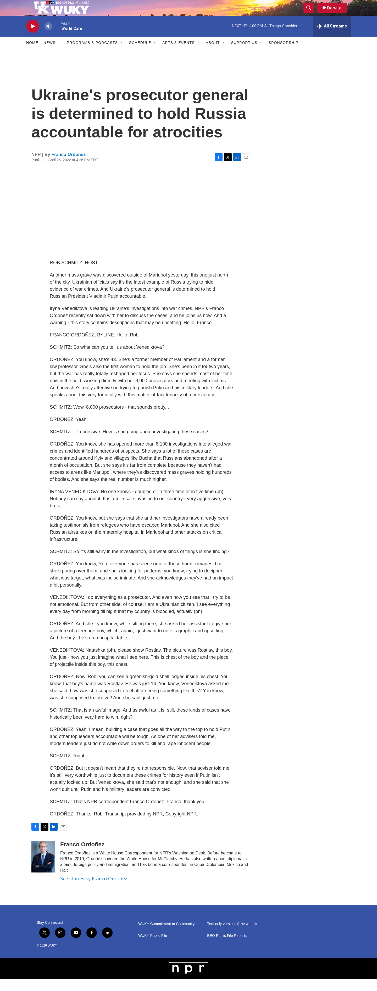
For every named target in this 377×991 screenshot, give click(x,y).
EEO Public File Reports (227, 947)
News (49, 54)
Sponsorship (283, 54)
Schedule (140, 54)
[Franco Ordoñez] (43, 868)
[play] (33, 38)
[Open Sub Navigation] (59, 54)
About (213, 54)
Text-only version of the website (232, 936)
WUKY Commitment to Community (166, 936)
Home (32, 54)
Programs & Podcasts (92, 54)
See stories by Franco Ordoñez (93, 890)
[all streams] (332, 37)
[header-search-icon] (311, 14)
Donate (337, 13)
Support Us (244, 54)
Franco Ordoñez (69, 166)
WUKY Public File (152, 947)
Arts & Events (178, 54)
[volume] (48, 38)
